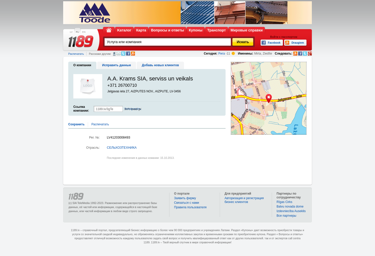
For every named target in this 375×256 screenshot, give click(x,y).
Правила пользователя (190, 207)
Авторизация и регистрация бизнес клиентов (244, 200)
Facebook (128, 54)
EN (84, 32)
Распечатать (76, 53)
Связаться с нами (186, 202)
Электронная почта (118, 54)
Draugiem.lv (133, 54)
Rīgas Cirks (284, 202)
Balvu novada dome (290, 206)
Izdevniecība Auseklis (291, 211)
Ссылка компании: (81, 108)
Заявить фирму (185, 198)
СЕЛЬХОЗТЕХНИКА (122, 147)
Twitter (123, 54)
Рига (221, 53)
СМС (114, 54)
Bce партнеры (286, 215)
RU (77, 32)
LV (71, 32)
